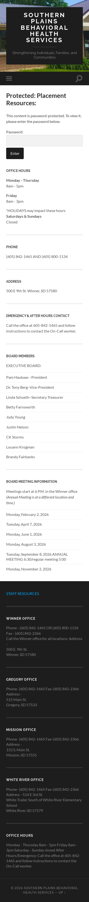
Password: (44, 138)
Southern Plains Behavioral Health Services (45, 27)
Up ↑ (62, 892)
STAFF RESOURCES (22, 593)
